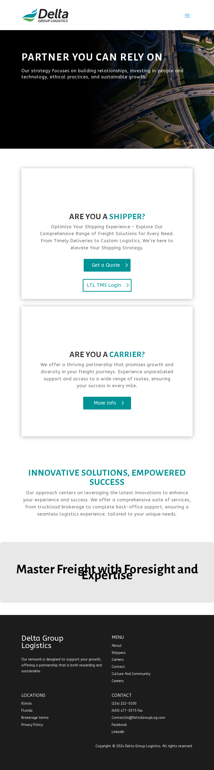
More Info (105, 403)
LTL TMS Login (104, 285)
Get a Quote (106, 265)
